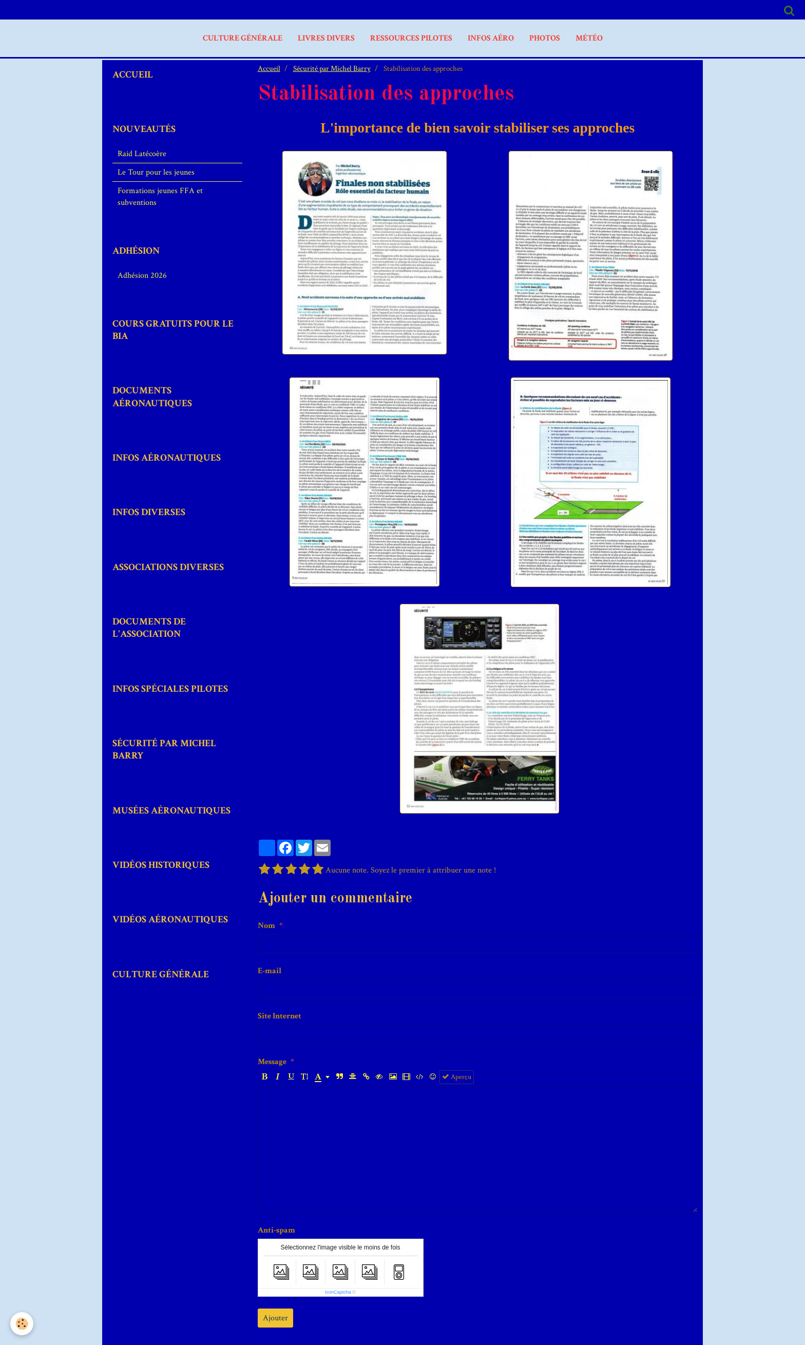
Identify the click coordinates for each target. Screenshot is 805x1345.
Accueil (269, 68)
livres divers (326, 38)
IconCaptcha (338, 1292)
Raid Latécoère (142, 153)
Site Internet (279, 1016)
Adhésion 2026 (142, 275)
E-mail (269, 970)
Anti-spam (276, 1230)
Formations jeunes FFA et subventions (160, 196)
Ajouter (275, 1318)
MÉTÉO (589, 38)
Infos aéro (491, 38)
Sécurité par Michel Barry (332, 68)
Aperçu (456, 1077)
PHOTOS (544, 38)
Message (272, 1061)
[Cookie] (21, 1323)
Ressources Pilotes (411, 38)
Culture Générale (242, 38)
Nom (266, 925)
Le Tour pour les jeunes (156, 172)
